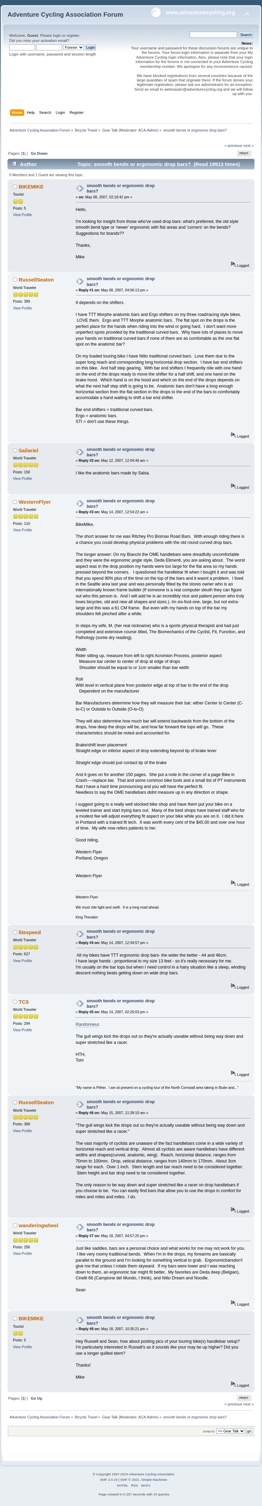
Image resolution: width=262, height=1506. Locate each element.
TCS (24, 1002)
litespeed (30, 932)
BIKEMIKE (31, 186)
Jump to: (209, 1431)
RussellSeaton (36, 280)
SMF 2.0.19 (109, 1479)
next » (248, 145)
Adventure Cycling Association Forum (65, 14)
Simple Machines (154, 1479)
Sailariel (28, 450)
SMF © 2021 (130, 1479)
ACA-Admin (147, 130)
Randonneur (87, 1024)
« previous (233, 145)
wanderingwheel (38, 1225)
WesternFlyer (35, 502)
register (73, 35)
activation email (54, 41)
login (57, 35)
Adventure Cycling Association (151, 1474)
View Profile (22, 215)
